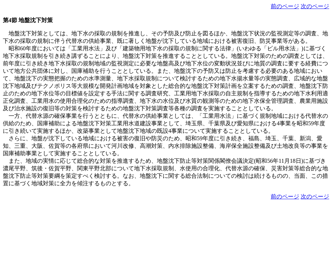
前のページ (285, 6)
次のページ (315, 6)
